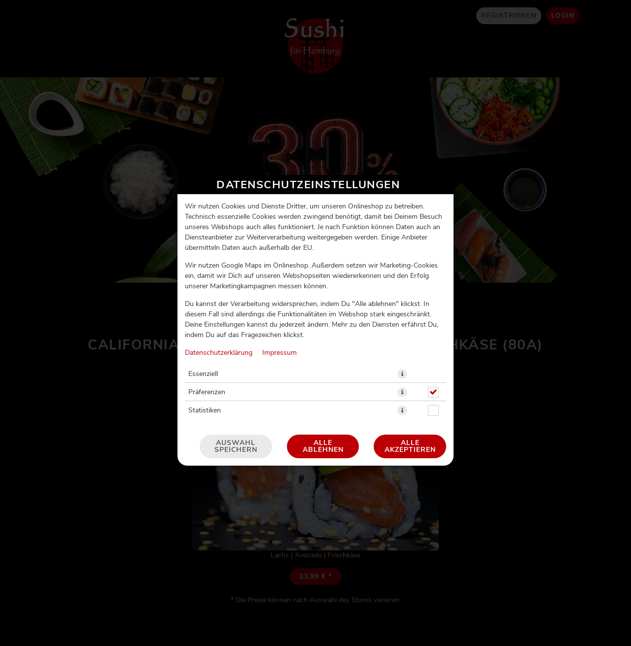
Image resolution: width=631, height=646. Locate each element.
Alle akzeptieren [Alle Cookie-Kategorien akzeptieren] (410, 373)
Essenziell (203, 301)
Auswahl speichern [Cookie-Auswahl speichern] (235, 373)
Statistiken (204, 337)
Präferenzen (206, 319)
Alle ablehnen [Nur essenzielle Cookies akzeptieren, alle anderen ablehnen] (323, 373)
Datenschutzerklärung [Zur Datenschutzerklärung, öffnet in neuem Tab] (218, 279)
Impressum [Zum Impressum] (279, 279)
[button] (402, 301)
